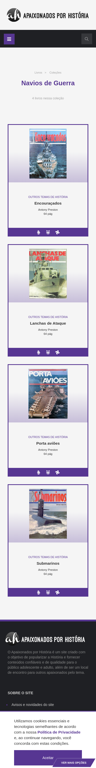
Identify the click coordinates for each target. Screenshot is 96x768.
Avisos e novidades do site (33, 705)
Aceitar (48, 758)
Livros (38, 72)
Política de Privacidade (59, 732)
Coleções (55, 72)
